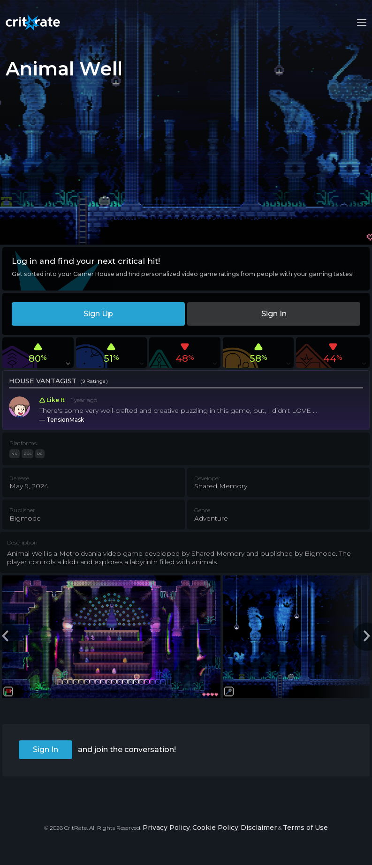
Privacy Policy (166, 827)
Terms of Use (305, 827)
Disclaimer (259, 827)
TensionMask (65, 419)
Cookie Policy (215, 827)
